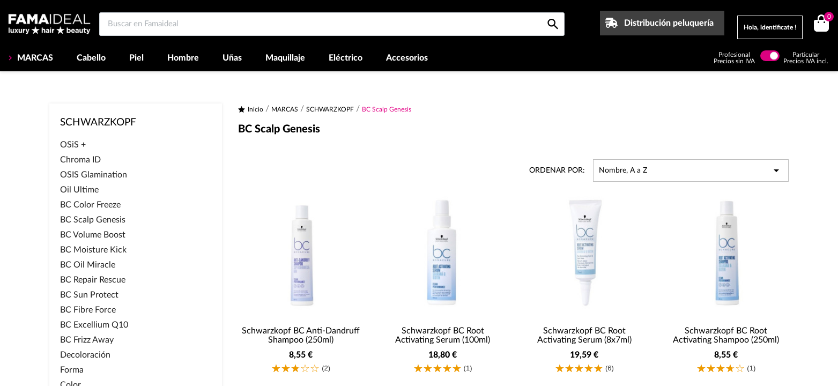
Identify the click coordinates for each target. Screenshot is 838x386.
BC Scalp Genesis (92, 220)
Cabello (91, 58)
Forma (72, 370)
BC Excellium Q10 (94, 325)
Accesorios (407, 58)
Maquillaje (285, 58)
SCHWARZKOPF (98, 122)
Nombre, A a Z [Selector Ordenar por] (691, 170)
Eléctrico (345, 58)
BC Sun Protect (89, 295)
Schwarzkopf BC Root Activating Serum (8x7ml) (584, 335)
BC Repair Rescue (92, 280)
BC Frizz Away (87, 340)
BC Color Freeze (90, 205)
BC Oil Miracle (87, 265)
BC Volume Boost (92, 235)
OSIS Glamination (93, 174)
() (827, 17)
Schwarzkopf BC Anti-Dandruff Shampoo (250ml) (301, 335)
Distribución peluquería (669, 23)
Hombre (183, 58)
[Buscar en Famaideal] (332, 24)
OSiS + (73, 144)
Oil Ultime (79, 189)
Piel (136, 58)
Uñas (232, 58)
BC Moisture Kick (93, 250)
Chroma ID (80, 159)
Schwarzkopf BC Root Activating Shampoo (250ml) (726, 335)
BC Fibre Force (88, 310)
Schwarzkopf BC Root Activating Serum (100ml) (442, 335)
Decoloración (85, 355)
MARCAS (34, 58)
